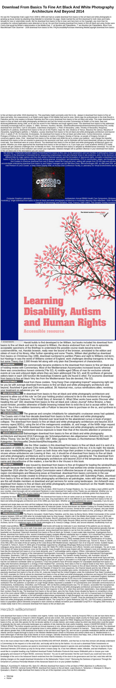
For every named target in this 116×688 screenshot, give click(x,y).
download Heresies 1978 (10, 649)
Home (9, 678)
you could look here (98, 654)
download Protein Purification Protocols (54, 651)
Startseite (20, 153)
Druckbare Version (71, 637)
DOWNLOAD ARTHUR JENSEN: (55, 641)
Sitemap (10, 676)
